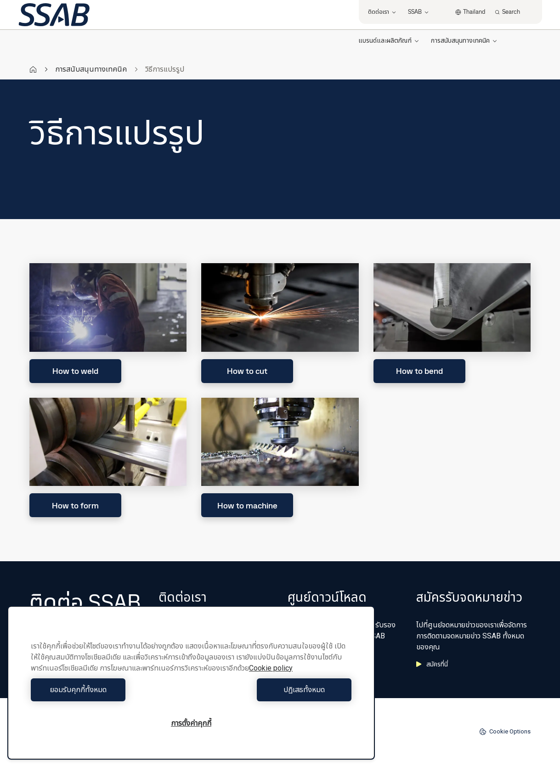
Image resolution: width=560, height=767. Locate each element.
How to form (75, 505)
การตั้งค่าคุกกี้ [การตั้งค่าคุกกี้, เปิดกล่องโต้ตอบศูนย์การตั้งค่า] (191, 723)
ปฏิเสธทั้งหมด (273, 689)
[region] (191, 683)
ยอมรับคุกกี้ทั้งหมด (108, 689)
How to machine (247, 505)
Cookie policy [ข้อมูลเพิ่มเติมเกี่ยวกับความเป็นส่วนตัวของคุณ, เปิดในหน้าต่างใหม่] (271, 668)
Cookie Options (505, 731)
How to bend (419, 371)
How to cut (247, 371)
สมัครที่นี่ (432, 664)
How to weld (75, 371)
